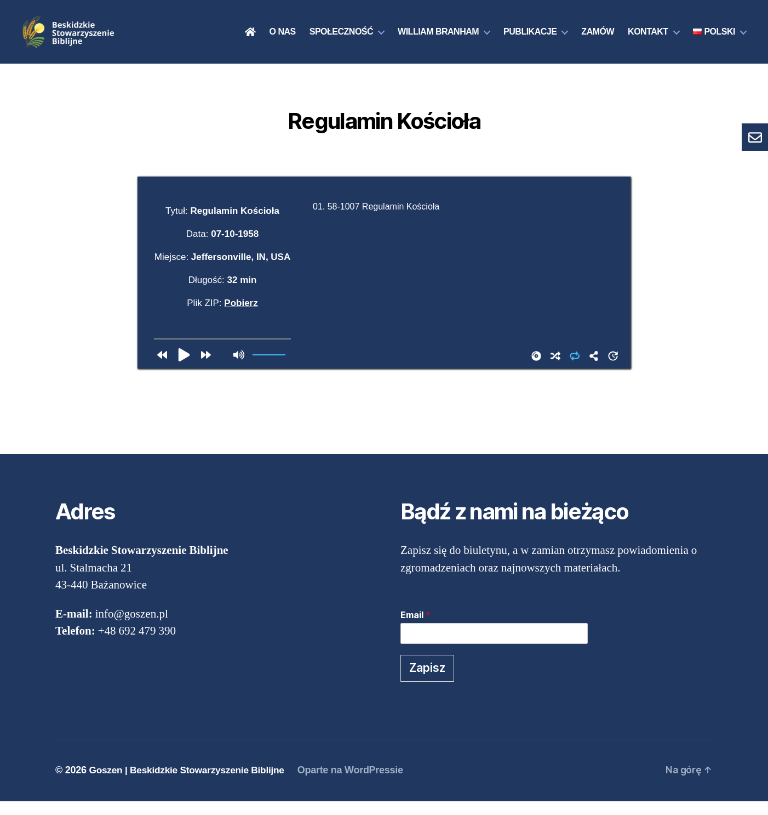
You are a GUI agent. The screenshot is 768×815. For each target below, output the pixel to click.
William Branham (438, 38)
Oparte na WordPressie (358, 783)
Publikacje (530, 38)
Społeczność (341, 38)
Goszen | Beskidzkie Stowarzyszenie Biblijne (190, 783)
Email (415, 629)
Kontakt (648, 38)
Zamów (597, 38)
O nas (283, 38)
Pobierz (240, 317)
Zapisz (427, 681)
